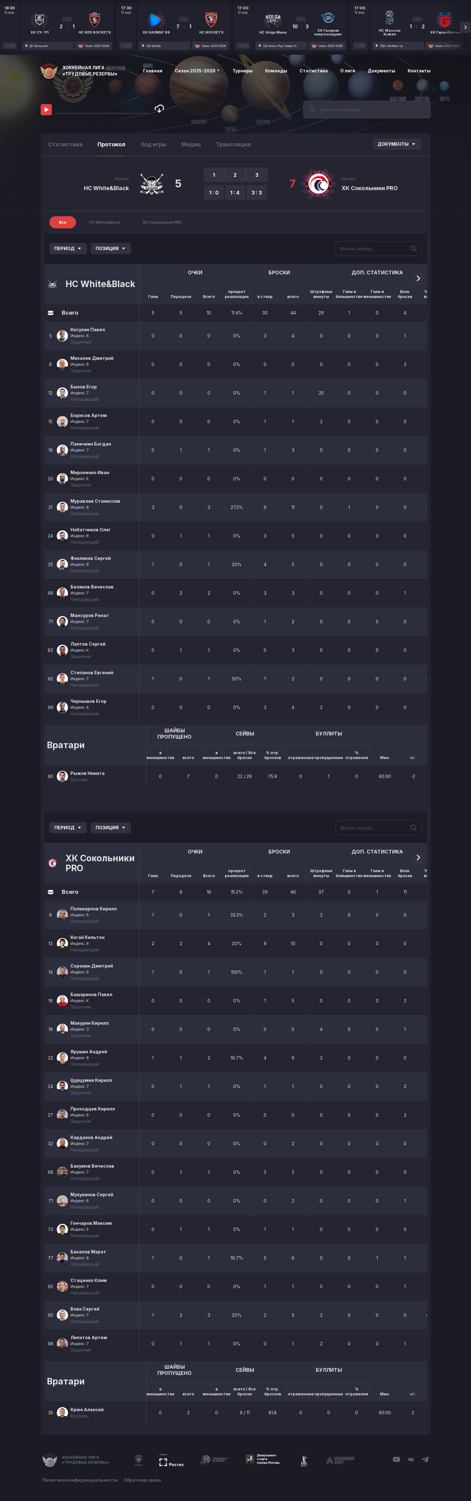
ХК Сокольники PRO (370, 188)
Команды (276, 70)
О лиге (347, 70)
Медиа (191, 144)
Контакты (419, 70)
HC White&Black (106, 188)
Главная (152, 70)
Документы (381, 70)
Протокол (111, 144)
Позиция (111, 248)
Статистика (314, 70)
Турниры (243, 70)
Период (68, 248)
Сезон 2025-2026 (197, 70)
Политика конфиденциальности (80, 1480)
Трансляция (233, 144)
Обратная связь (142, 1480)
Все (62, 222)
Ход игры (153, 144)
